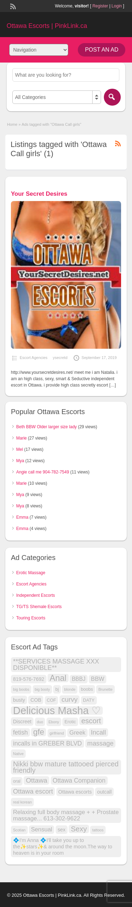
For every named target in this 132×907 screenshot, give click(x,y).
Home (12, 124)
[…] (112, 385)
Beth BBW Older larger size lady (46, 426)
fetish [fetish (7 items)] (20, 732)
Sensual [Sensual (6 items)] (41, 829)
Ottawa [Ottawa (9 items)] (36, 780)
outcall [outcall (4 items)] (104, 792)
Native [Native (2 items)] (18, 754)
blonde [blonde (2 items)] (69, 689)
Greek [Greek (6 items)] (77, 732)
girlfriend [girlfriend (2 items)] (57, 733)
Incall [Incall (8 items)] (98, 732)
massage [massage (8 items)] (100, 743)
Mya (20, 460)
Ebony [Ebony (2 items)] (54, 722)
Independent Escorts (35, 595)
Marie (21, 438)
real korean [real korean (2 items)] (22, 802)
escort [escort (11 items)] (91, 721)
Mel (19, 449)
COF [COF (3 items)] (51, 700)
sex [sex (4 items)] (61, 829)
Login (117, 6)
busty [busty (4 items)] (19, 700)
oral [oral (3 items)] (16, 781)
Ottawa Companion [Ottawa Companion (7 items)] (79, 780)
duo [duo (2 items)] (40, 722)
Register (100, 6)
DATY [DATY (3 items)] (89, 700)
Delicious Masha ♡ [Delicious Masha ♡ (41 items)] (57, 710)
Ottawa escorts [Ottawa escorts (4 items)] (75, 792)
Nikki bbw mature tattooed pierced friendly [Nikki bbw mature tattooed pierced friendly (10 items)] (66, 767)
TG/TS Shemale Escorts (39, 606)
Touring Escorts (30, 618)
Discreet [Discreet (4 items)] (22, 721)
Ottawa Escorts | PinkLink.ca (47, 25)
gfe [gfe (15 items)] (38, 732)
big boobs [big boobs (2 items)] (21, 689)
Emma (22, 517)
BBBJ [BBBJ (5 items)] (79, 679)
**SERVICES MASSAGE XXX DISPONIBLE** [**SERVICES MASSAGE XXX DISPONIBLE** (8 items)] (56, 664)
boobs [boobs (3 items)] (87, 689)
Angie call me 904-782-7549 (42, 472)
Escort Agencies (34, 357)
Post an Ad (101, 50)
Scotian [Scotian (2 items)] (19, 830)
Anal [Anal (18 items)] (58, 678)
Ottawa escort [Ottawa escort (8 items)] (33, 791)
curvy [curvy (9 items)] (70, 699)
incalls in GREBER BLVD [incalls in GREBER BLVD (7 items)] (47, 743)
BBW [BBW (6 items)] (97, 679)
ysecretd (60, 357)
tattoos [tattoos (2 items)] (97, 830)
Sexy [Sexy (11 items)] (79, 829)
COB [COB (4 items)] (35, 700)
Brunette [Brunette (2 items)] (105, 689)
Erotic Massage (30, 572)
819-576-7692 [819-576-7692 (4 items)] (28, 679)
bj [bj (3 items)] (57, 689)
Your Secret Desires (39, 193)
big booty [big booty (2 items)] (42, 689)
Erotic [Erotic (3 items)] (70, 721)
